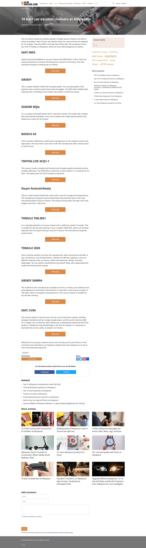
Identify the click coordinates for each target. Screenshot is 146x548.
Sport (51, 3)
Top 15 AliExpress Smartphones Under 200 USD (42, 384)
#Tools (95, 64)
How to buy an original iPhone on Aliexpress (40, 400)
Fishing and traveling (65, 3)
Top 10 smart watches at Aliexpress (37, 391)
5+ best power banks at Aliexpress (106, 100)
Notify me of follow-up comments (32, 516)
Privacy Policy (54, 532)
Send (24, 529)
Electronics (77, 3)
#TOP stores (107, 64)
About (118, 3)
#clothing (113, 52)
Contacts (123, 3)
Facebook (45, 372)
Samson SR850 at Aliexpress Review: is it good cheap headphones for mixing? (54, 403)
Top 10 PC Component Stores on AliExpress (109, 79)
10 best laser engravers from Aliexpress (108, 96)
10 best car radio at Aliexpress (35, 394)
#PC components (100, 60)
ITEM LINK (55, 71)
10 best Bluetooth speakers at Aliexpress (39, 387)
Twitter (66, 372)
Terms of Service (64, 532)
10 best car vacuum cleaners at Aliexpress (108, 93)
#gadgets (25, 353)
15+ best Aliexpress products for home (107, 103)
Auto (55, 3)
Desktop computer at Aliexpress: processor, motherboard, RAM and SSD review (108, 87)
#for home (97, 56)
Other (84, 3)
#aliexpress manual (100, 52)
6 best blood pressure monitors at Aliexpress (41, 397)
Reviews (90, 3)
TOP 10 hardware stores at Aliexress (106, 75)
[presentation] (35, 522)
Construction (44, 3)
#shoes (112, 60)
